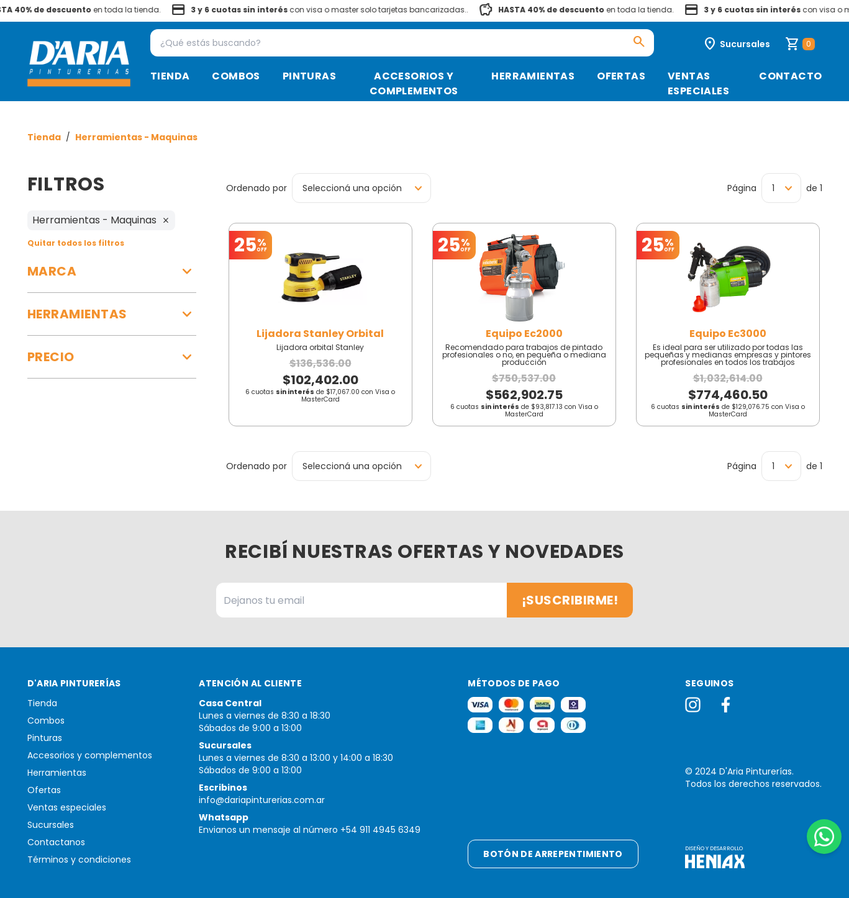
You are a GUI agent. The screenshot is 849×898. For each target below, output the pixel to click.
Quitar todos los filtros (75, 243)
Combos (236, 76)
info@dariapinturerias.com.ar (262, 800)
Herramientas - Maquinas (136, 137)
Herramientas (532, 76)
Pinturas (309, 76)
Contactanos (56, 842)
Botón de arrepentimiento (552, 854)
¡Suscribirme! (570, 600)
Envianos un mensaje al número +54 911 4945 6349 (309, 830)
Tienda (169, 76)
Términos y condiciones (79, 859)
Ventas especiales (698, 83)
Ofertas (621, 76)
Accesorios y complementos (414, 83)
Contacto (790, 76)
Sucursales (50, 825)
